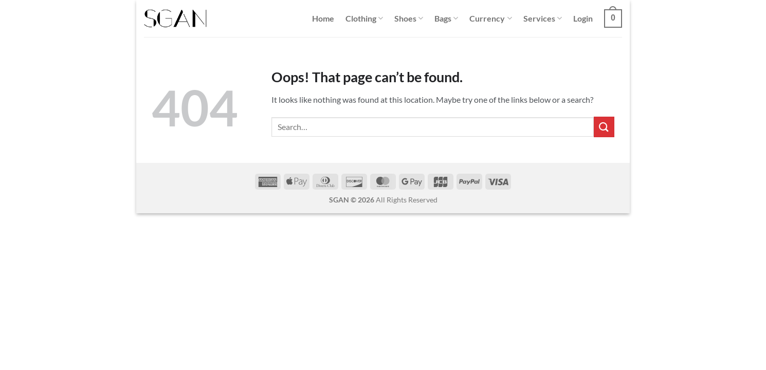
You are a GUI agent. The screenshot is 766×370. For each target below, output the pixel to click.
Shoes (408, 18)
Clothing (364, 18)
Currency (490, 18)
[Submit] (604, 127)
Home (323, 18)
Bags (446, 18)
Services (542, 18)
